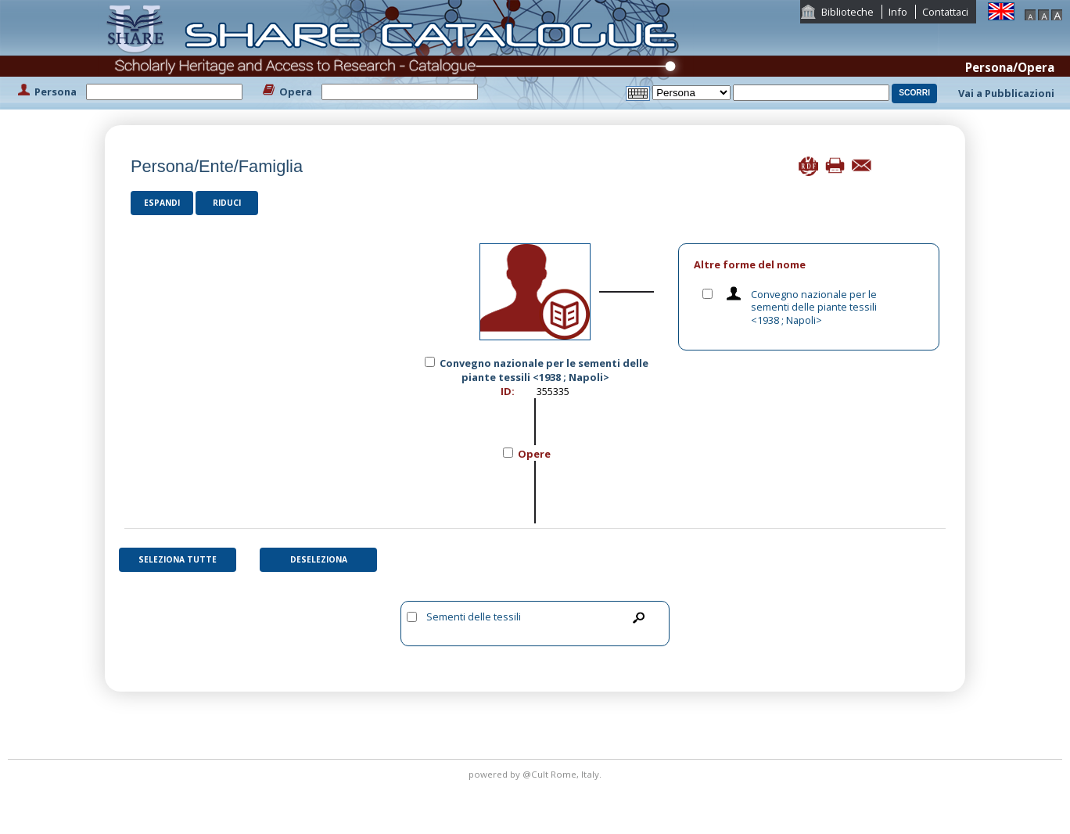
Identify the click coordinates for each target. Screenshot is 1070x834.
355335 (553, 391)
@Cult (536, 774)
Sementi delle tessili (473, 616)
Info (898, 12)
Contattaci (945, 12)
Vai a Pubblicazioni (1006, 93)
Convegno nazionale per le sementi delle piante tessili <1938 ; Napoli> (814, 307)
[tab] (809, 264)
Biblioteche (847, 12)
